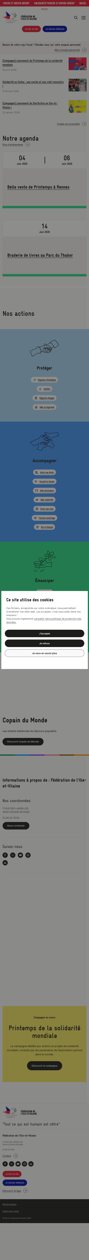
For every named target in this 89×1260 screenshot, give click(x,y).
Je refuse (44, 643)
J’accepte (44, 633)
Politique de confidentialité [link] (44, 660)
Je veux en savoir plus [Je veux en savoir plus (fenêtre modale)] (44, 653)
